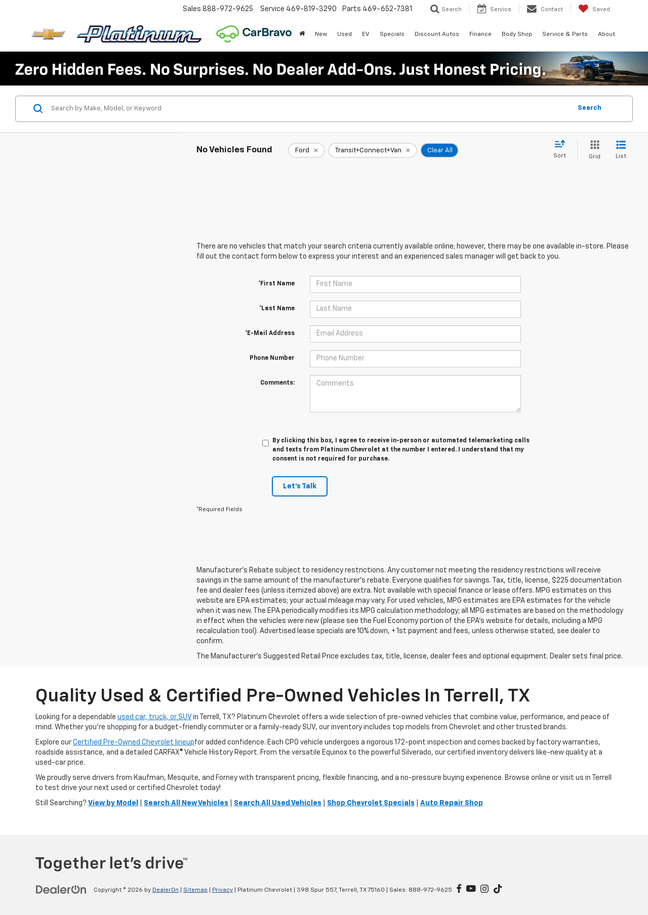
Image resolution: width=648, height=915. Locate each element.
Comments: (277, 383)
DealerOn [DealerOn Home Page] (165, 890)
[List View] (621, 150)
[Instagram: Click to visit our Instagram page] (484, 889)
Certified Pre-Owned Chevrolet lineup (133, 742)
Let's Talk (299, 486)
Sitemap (195, 890)
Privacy (222, 890)
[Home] (302, 34)
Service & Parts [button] (565, 34)
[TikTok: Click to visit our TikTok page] (498, 889)
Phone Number (272, 358)
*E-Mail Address (270, 333)
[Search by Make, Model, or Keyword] (309, 109)
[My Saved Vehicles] (594, 9)
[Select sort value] (562, 150)
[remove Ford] (306, 150)
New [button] (321, 34)
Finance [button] (480, 34)
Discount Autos (437, 34)
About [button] (606, 34)
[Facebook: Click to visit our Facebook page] (459, 889)
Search (589, 108)
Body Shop (517, 34)
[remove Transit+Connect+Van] (372, 150)
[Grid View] (592, 150)
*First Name (276, 284)
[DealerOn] (61, 889)
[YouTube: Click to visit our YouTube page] (471, 889)
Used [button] (344, 34)
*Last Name (277, 309)
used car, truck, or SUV (154, 717)
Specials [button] (392, 34)
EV (366, 34)
